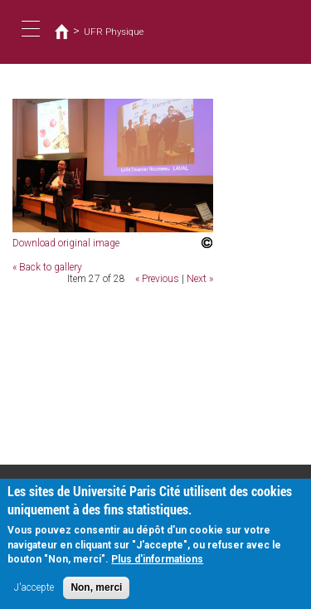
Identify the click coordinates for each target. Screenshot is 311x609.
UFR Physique (113, 31)
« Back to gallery (47, 267)
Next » (200, 279)
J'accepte (34, 593)
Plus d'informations (157, 565)
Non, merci (96, 593)
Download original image (65, 243)
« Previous (157, 279)
